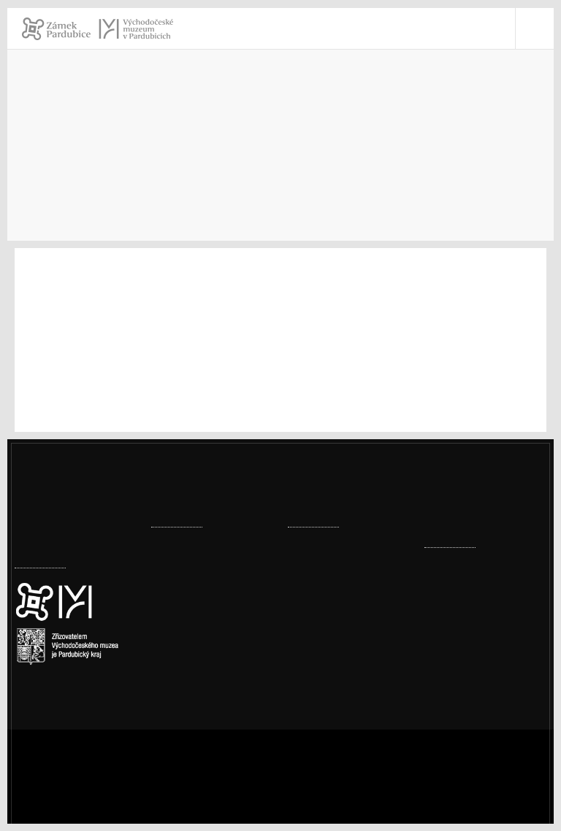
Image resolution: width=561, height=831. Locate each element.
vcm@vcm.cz (477, 699)
